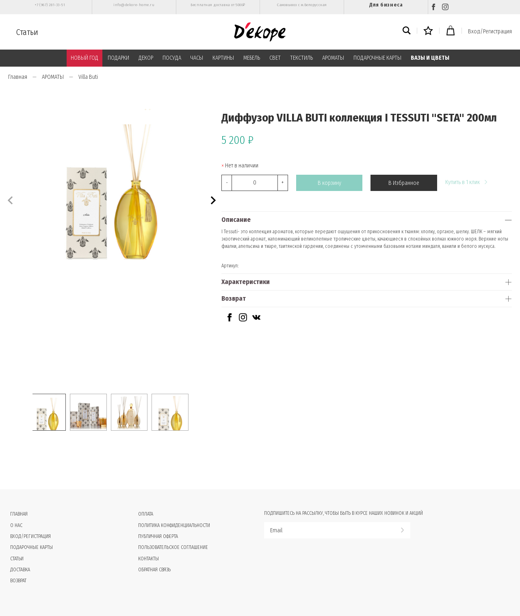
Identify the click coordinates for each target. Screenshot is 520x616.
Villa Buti (88, 77)
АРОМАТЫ (333, 57)
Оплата (145, 514)
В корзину (329, 183)
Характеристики (245, 282)
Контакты (148, 559)
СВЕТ (275, 57)
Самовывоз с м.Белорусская (302, 4)
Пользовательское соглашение (173, 547)
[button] (212, 199)
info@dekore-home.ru (133, 4)
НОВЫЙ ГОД (84, 57)
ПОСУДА (171, 57)
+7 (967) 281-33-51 (50, 4)
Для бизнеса (386, 5)
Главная (17, 77)
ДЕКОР (146, 57)
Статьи (27, 32)
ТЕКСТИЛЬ (301, 57)
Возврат (233, 298)
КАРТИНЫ (223, 57)
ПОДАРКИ (118, 57)
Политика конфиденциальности (174, 525)
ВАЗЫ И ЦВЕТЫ (430, 57)
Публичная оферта (158, 536)
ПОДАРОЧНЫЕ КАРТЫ (377, 57)
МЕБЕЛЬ (251, 57)
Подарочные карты (31, 547)
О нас (16, 525)
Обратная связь (154, 570)
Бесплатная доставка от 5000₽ (218, 4)
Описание (236, 219)
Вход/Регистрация (490, 31)
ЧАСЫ (197, 57)
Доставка (20, 570)
